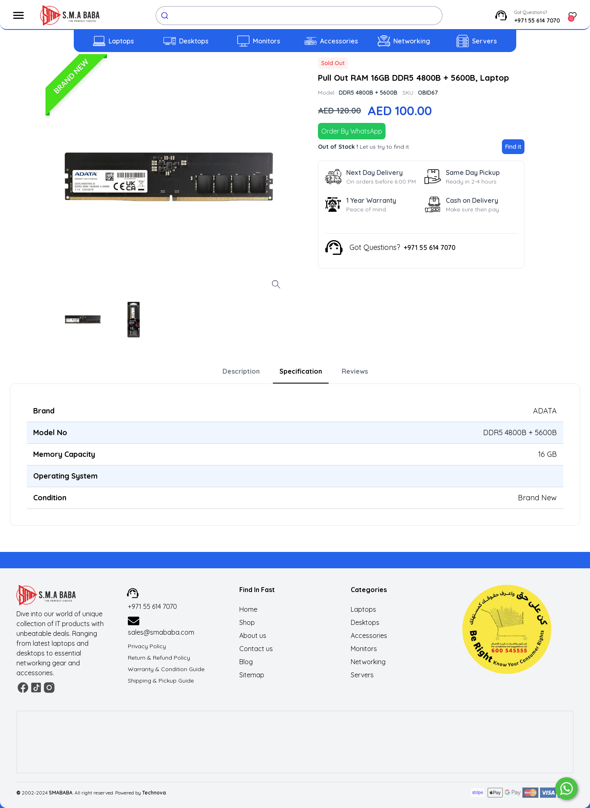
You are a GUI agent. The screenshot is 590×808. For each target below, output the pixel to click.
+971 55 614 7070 (537, 20)
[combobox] (299, 15)
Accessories (339, 41)
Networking (411, 41)
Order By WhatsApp (351, 131)
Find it (513, 146)
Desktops (194, 41)
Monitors (266, 41)
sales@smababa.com (161, 632)
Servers (484, 41)
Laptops (121, 41)
